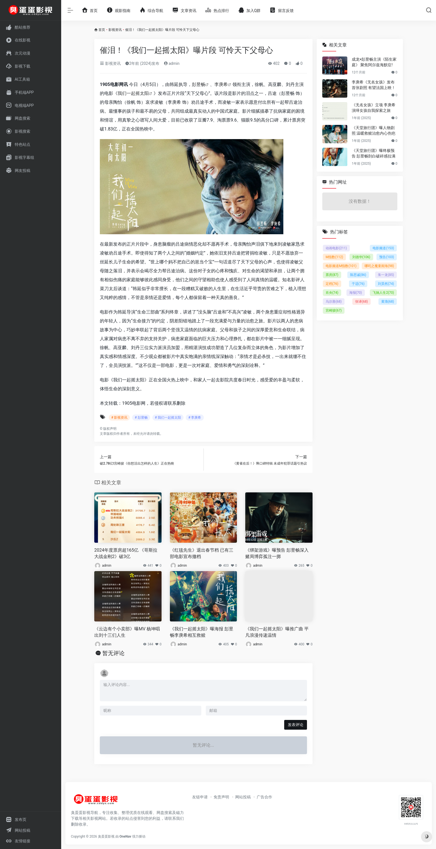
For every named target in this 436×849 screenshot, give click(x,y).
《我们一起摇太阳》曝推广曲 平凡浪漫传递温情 (277, 632)
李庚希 (221, 84)
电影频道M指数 (341, 266)
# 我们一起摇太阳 (168, 417)
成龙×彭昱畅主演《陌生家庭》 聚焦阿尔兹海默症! (374, 62)
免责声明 (221, 797)
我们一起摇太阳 (133, 93)
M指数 (334, 257)
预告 (386, 257)
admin (171, 63)
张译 (361, 301)
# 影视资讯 (119, 417)
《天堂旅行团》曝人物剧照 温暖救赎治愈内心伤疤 (373, 130)
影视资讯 (115, 30)
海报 (355, 293)
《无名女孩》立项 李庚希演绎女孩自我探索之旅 (373, 108)
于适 (358, 284)
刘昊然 (386, 284)
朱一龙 (386, 275)
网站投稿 (243, 797)
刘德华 (361, 257)
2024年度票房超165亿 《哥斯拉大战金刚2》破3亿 (125, 553)
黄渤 (387, 301)
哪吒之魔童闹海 (379, 266)
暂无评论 (113, 653)
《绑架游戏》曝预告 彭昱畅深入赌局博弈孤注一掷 (277, 553)
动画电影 (336, 248)
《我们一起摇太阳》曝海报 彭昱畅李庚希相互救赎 (201, 632)
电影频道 (383, 248)
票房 (332, 275)
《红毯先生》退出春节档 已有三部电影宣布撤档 (201, 553)
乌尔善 (334, 301)
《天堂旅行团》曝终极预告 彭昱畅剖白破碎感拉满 (373, 153)
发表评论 (295, 724)
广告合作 (264, 797)
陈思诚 (358, 275)
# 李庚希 (194, 417)
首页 (101, 30)
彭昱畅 (198, 84)
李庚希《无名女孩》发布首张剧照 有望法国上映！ (373, 85)
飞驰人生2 (383, 293)
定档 (332, 284)
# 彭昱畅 (141, 417)
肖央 (332, 293)
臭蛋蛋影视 (106, 836)
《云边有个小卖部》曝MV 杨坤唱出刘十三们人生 (127, 632)
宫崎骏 (334, 310)
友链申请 (200, 797)
